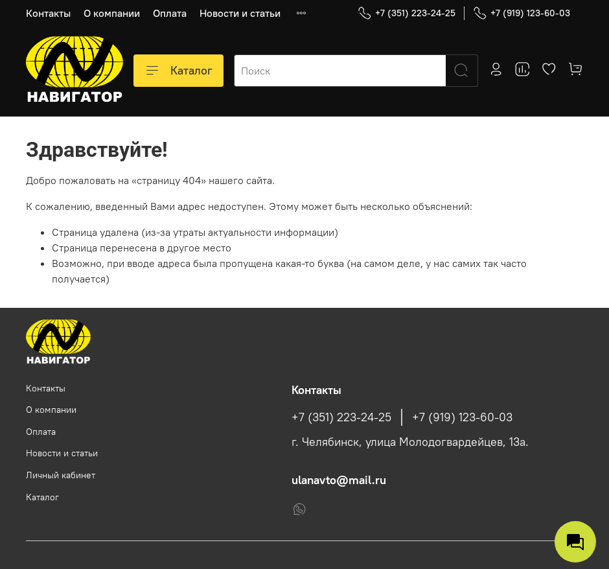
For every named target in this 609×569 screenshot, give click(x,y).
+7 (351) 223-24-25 (406, 13)
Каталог (178, 70)
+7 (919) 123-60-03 (521, 13)
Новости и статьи (240, 12)
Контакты (48, 12)
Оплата (170, 12)
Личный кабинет (60, 475)
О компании (112, 12)
